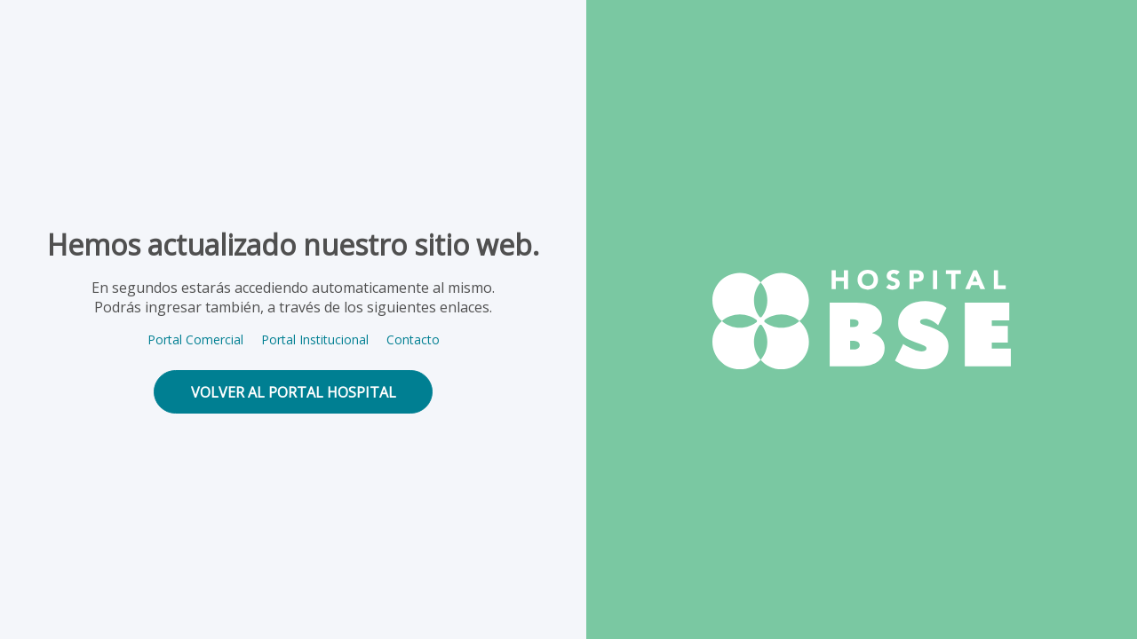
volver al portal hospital (293, 392)
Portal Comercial (195, 339)
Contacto (413, 339)
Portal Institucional (315, 339)
